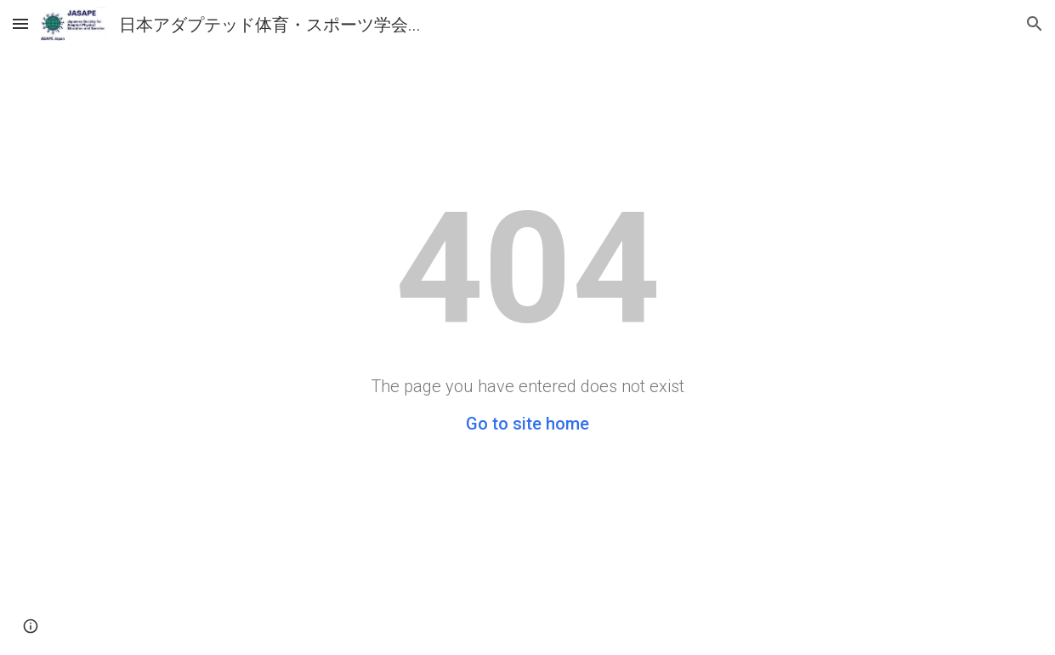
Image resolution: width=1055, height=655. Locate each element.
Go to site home (527, 423)
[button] (20, 23)
